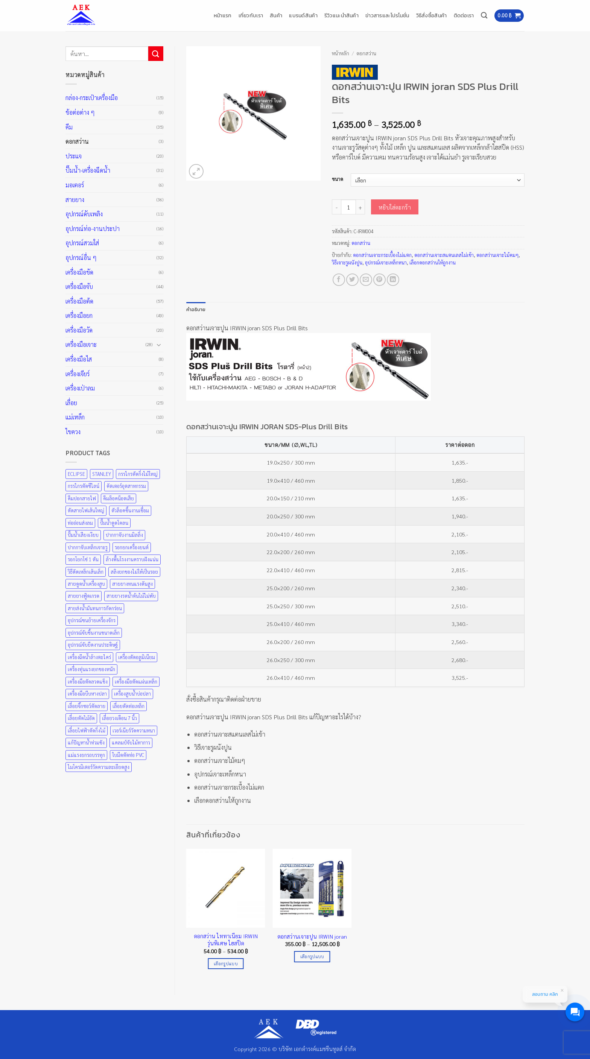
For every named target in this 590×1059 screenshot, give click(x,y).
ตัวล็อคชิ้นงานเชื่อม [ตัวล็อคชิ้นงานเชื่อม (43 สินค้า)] (130, 510)
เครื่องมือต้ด (79, 301)
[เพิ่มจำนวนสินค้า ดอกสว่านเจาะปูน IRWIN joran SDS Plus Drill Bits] (360, 206)
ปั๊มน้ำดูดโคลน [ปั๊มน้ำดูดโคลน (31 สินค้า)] (114, 523)
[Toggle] (158, 344)
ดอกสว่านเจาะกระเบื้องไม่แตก (382, 255)
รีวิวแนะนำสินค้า (341, 15)
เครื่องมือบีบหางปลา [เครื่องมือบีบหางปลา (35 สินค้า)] (87, 693)
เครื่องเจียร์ (77, 374)
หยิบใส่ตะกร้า (395, 207)
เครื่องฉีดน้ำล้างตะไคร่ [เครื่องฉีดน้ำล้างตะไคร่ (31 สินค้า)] (89, 657)
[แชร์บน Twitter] (352, 279)
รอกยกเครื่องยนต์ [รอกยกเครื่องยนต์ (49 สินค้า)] (132, 547)
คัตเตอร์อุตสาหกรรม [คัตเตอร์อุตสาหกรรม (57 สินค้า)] (126, 486)
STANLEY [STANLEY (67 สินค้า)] (101, 474)
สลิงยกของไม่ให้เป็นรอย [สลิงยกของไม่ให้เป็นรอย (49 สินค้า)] (134, 571)
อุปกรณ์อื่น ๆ (81, 257)
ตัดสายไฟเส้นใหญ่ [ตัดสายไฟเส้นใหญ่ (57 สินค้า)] (86, 510)
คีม (69, 127)
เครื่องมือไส (78, 359)
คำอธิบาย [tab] (196, 309)
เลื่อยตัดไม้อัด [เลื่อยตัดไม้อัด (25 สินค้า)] (81, 718)
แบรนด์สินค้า (303, 15)
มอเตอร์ (74, 185)
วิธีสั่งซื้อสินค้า (431, 15)
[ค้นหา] (484, 15)
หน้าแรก (223, 15)
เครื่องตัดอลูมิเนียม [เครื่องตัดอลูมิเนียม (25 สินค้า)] (136, 657)
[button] (509, 15)
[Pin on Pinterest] (379, 279)
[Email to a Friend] (366, 279)
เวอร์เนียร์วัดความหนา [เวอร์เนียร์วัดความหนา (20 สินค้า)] (134, 730)
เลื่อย (71, 403)
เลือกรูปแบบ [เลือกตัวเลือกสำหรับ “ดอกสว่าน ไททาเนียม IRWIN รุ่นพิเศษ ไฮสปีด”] (226, 963)
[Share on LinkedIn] (393, 279)
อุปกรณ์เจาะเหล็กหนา (386, 262)
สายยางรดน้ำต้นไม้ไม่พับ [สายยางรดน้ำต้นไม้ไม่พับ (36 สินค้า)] (131, 596)
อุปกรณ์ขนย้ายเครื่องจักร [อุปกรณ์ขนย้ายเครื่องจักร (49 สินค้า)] (92, 620)
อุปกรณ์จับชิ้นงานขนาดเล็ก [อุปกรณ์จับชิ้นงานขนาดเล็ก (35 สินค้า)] (94, 632)
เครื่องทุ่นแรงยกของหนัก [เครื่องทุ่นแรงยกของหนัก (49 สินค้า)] (91, 669)
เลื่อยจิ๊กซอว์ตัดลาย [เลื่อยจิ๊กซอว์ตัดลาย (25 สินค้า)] (86, 706)
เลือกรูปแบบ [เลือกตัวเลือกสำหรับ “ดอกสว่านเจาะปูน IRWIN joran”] (312, 956)
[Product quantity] (348, 206)
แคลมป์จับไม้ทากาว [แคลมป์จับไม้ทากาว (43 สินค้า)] (131, 742)
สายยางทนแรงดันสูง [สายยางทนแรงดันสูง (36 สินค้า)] (132, 583)
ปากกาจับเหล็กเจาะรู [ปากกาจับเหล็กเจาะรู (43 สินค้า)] (88, 547)
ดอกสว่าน (77, 141)
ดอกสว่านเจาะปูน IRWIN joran (312, 936)
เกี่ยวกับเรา (251, 15)
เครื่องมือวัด (79, 330)
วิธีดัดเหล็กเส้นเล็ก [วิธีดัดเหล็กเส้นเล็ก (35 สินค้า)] (85, 571)
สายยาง (74, 200)
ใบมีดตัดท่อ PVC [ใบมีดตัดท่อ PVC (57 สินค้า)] (128, 755)
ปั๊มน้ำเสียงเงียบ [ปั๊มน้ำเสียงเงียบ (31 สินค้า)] (83, 535)
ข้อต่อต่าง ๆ (80, 112)
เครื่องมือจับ (79, 286)
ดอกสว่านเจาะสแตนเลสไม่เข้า (444, 255)
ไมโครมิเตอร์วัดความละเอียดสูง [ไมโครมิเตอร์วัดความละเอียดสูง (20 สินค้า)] (98, 767)
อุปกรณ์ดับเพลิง (84, 214)
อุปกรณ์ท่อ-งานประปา (92, 228)
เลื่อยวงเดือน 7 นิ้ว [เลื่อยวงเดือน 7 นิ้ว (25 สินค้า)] (119, 718)
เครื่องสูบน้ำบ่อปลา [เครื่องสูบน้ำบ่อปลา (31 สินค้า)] (132, 693)
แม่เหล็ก (75, 417)
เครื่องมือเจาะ (81, 344)
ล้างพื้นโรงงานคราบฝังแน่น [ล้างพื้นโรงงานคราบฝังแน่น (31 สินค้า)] (132, 559)
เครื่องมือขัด (79, 272)
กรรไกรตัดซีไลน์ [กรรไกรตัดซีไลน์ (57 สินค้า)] (83, 486)
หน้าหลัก (340, 53)
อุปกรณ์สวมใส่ (82, 243)
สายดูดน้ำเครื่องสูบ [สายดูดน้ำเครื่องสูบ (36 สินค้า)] (86, 583)
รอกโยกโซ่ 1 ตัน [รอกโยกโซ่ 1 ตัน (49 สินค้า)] (83, 559)
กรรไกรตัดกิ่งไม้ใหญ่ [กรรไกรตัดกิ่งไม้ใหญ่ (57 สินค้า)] (138, 474)
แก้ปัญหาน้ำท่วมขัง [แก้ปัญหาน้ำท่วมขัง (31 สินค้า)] (86, 742)
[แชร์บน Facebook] (339, 279)
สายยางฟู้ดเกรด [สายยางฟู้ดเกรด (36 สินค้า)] (83, 596)
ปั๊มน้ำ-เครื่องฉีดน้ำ (87, 170)
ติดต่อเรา (464, 15)
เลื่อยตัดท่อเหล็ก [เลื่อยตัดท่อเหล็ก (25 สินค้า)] (128, 706)
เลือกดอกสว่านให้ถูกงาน (432, 262)
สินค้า (276, 15)
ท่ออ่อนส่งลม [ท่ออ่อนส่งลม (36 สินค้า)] (80, 523)
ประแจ (73, 156)
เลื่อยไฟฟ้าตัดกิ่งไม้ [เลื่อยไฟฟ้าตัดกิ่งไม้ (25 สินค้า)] (86, 730)
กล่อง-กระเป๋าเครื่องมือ (91, 98)
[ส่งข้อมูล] (155, 53)
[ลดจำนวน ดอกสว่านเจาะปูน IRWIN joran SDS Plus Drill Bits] (336, 206)
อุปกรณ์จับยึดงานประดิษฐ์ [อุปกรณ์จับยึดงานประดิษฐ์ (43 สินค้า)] (93, 644)
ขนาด (337, 179)
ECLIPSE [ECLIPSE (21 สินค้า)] (76, 474)
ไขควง (73, 432)
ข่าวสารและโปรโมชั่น (387, 15)
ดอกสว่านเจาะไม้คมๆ (497, 255)
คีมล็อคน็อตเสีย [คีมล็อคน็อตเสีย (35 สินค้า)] (118, 498)
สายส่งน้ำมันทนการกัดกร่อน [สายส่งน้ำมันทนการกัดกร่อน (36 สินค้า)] (95, 608)
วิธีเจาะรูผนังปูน (347, 262)
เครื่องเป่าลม (80, 388)
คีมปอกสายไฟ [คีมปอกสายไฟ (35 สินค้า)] (82, 498)
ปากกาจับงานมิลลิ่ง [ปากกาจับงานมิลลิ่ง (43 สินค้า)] (124, 535)
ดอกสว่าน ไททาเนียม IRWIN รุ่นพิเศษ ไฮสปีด (226, 940)
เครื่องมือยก (79, 315)
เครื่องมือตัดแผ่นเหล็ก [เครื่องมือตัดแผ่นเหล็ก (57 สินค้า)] (136, 681)
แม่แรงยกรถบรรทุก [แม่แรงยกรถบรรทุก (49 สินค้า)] (86, 755)
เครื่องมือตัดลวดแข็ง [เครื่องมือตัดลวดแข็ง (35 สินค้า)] (88, 681)
